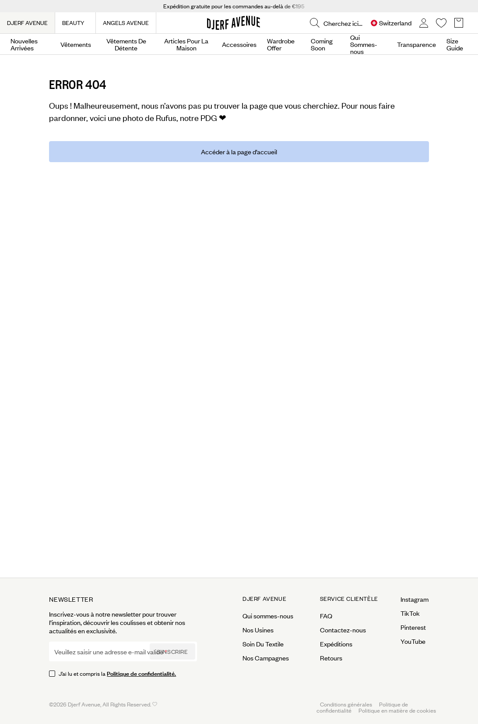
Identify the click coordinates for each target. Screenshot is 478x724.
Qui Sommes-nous (363, 44)
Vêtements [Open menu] (75, 44)
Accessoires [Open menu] (239, 44)
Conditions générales (346, 704)
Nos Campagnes (266, 657)
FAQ (326, 615)
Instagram (415, 599)
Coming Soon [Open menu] (322, 44)
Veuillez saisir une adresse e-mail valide (108, 651)
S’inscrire (172, 651)
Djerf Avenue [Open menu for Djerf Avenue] (264, 599)
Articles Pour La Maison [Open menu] (186, 44)
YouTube (413, 641)
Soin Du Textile (263, 643)
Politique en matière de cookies (397, 710)
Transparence (416, 44)
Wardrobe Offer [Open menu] (281, 44)
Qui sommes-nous (268, 615)
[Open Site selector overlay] (391, 23)
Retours (331, 657)
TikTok (410, 613)
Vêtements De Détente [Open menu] (126, 44)
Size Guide (454, 44)
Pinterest (413, 627)
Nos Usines (258, 629)
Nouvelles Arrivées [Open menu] (24, 44)
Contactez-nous (343, 629)
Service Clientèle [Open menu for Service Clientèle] (349, 599)
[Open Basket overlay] (458, 23)
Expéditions (336, 643)
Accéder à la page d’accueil (239, 151)
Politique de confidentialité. (141, 673)
